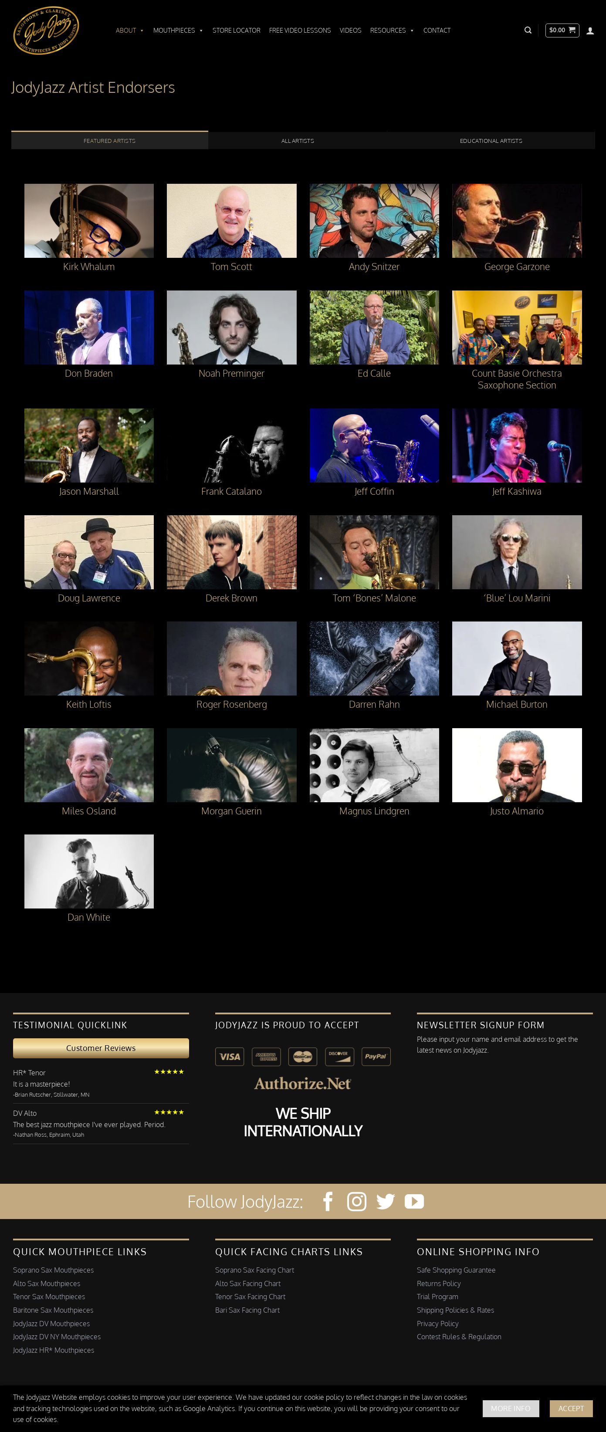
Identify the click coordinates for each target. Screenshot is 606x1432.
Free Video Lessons (300, 30)
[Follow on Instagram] (356, 1203)
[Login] (590, 30)
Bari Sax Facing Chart (247, 1310)
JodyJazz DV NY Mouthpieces (57, 1336)
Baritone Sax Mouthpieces (53, 1310)
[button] (528, 30)
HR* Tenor (29, 1072)
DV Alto (25, 1113)
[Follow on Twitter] (385, 1203)
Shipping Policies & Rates (455, 1310)
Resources (392, 30)
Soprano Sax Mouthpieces (53, 1270)
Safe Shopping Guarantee (456, 1270)
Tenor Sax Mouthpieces (49, 1296)
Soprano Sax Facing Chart (254, 1270)
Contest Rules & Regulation (459, 1336)
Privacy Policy (438, 1323)
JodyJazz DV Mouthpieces (51, 1323)
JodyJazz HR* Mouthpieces (53, 1350)
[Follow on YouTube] (414, 1203)
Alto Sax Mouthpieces (46, 1283)
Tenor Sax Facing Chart (250, 1296)
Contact (436, 30)
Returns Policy (439, 1283)
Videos (351, 30)
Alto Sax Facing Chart (248, 1283)
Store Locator (237, 30)
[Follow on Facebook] (327, 1203)
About (130, 30)
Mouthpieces (178, 30)
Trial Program (437, 1296)
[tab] (109, 140)
